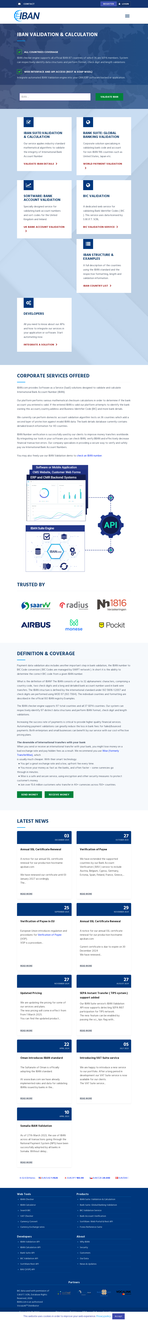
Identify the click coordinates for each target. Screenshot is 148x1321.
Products (83, 1194)
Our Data (84, 1258)
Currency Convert (29, 1221)
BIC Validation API (29, 1258)
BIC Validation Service (99, 227)
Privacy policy (103, 1316)
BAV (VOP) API (27, 1269)
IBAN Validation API (30, 1242)
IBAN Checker (27, 1199)
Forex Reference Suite (91, 1227)
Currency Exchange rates (32, 1227)
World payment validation (102, 164)
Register (108, 4)
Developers (24, 1236)
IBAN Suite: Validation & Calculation (97, 1199)
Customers (85, 1253)
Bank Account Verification (93, 1216)
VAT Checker (26, 1216)
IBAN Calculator (28, 1205)
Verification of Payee (50, 935)
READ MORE (26, 894)
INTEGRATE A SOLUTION (39, 345)
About (81, 1236)
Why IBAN (85, 1242)
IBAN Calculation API (30, 1247)
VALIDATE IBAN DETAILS (39, 164)
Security (84, 1247)
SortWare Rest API (29, 1264)
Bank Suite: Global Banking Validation (98, 1205)
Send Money (29, 794)
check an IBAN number (89, 455)
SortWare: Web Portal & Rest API (96, 1221)
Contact (26, 4)
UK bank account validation (44, 227)
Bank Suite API (27, 1253)
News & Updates (88, 1264)
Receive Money (59, 794)
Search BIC (25, 1210)
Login (123, 4)
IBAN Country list (95, 286)
